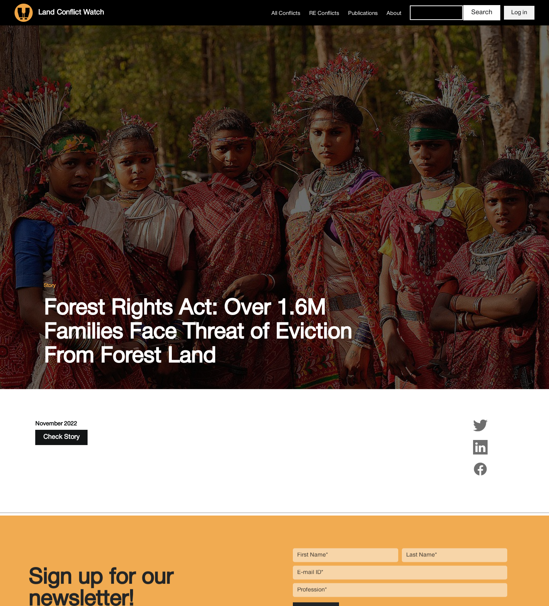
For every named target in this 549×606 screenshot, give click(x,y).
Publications (363, 13)
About (394, 13)
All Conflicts (285, 13)
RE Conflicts (324, 13)
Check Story (61, 437)
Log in (519, 12)
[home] (59, 13)
